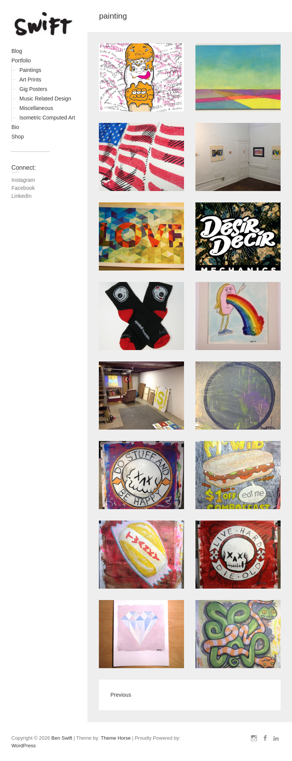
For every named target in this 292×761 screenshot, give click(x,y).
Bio (15, 127)
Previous (120, 695)
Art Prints (30, 79)
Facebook (23, 188)
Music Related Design (45, 99)
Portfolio (21, 60)
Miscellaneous (36, 108)
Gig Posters (33, 89)
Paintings (30, 70)
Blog (16, 51)
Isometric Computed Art (47, 118)
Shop (17, 137)
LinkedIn (21, 196)
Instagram (23, 180)
